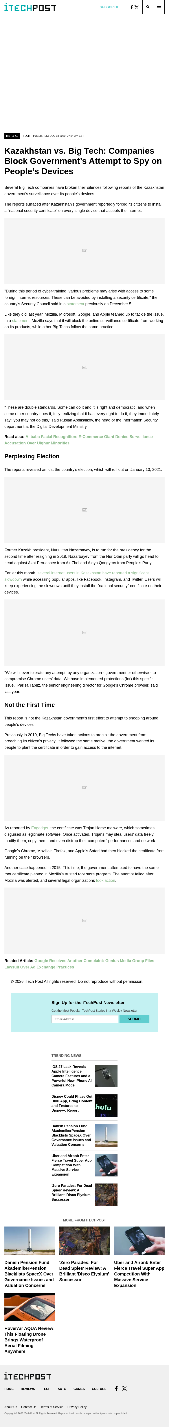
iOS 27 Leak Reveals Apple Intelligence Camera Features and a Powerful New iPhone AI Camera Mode (71, 1076)
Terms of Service (51, 1407)
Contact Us (28, 1407)
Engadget (39, 828)
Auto (62, 1389)
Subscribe (109, 7)
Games (79, 1389)
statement (75, 304)
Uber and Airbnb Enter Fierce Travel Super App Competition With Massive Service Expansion (71, 1165)
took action (105, 880)
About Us (10, 1407)
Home (9, 1389)
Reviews (28, 1389)
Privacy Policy (76, 1407)
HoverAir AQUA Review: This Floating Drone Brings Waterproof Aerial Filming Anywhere (29, 1340)
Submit (134, 1019)
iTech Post (34, 981)
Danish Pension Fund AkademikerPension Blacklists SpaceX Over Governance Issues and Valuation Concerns (71, 1135)
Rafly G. (12, 135)
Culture (99, 1389)
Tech (26, 135)
